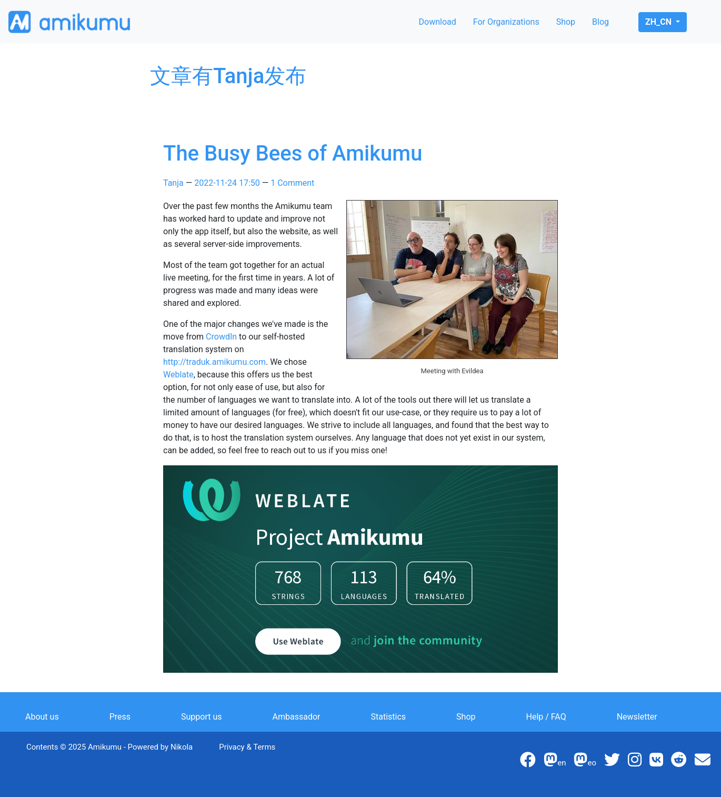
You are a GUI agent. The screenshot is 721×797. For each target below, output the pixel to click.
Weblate (178, 375)
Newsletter (637, 717)
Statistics (388, 717)
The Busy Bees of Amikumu (292, 153)
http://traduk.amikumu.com (214, 362)
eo (585, 763)
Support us (201, 717)
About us (42, 717)
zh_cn (659, 22)
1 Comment (292, 183)
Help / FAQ (546, 717)
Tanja (173, 183)
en (555, 763)
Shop (565, 22)
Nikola (182, 747)
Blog (600, 22)
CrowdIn (221, 337)
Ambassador (297, 717)
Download (437, 22)
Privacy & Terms (247, 747)
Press (120, 717)
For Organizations (506, 22)
